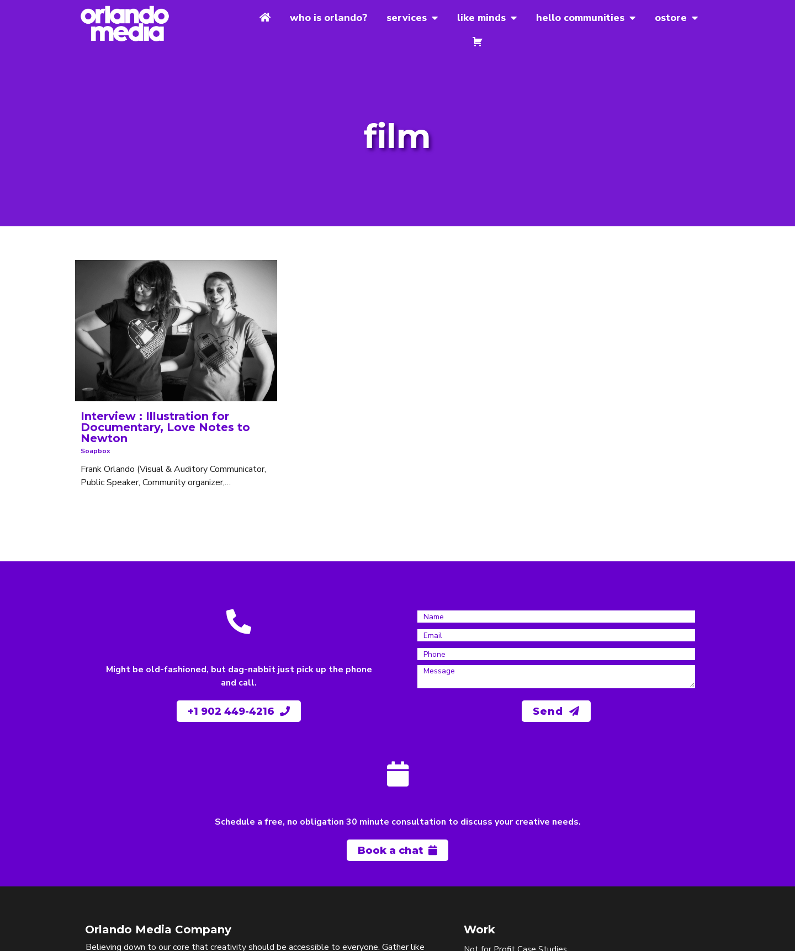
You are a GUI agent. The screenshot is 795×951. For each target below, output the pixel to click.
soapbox (95, 432)
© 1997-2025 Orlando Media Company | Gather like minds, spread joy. (189, 935)
